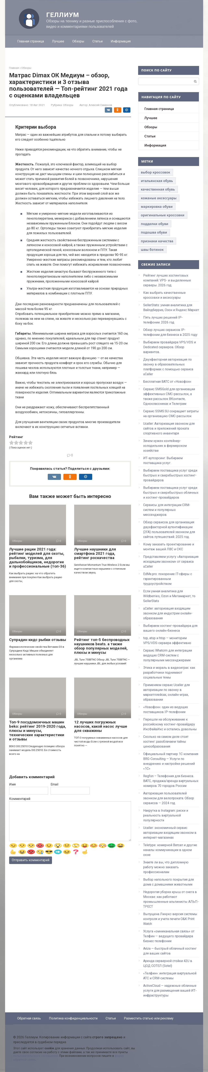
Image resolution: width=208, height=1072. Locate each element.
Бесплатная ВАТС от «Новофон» (167, 382)
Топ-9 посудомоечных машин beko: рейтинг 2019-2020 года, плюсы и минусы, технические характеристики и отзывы (37, 730)
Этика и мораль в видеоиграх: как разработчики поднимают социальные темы (169, 672)
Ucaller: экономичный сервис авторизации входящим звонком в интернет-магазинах (169, 832)
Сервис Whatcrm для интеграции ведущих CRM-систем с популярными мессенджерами (167, 655)
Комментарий (19, 799)
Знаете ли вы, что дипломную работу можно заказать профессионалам (165, 867)
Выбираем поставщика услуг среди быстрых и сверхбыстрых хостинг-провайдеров (170, 475)
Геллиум (62, 15)
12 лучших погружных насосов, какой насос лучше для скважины (100, 726)
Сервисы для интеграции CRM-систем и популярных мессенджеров (166, 510)
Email (54, 784)
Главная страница (30, 41)
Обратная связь (29, 1018)
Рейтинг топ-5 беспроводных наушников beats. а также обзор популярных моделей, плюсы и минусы (102, 646)
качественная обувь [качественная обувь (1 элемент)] (158, 189)
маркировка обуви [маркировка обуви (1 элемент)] (157, 206)
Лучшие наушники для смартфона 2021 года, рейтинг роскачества (95, 553)
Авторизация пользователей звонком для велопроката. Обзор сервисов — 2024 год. (168, 798)
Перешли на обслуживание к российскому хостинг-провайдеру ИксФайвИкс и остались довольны (170, 724)
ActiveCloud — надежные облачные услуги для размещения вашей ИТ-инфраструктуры (170, 990)
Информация (121, 41)
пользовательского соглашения (35, 1056)
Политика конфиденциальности (73, 1018)
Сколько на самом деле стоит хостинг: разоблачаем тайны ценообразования (165, 741)
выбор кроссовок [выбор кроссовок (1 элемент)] (155, 172)
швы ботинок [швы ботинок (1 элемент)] (152, 249)
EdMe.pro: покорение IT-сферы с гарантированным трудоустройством (167, 579)
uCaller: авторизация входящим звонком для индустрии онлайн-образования (167, 613)
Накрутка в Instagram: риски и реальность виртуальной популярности (165, 815)
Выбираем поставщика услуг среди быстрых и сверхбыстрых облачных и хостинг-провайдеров (170, 492)
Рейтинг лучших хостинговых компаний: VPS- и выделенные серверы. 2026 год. (167, 280)
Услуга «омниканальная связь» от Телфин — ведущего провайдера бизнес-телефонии (168, 936)
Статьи (97, 41)
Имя (12, 784)
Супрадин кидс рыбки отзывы (37, 639)
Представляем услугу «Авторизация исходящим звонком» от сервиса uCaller (170, 561)
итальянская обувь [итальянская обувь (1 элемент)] (157, 181)
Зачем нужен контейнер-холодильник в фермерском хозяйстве (165, 446)
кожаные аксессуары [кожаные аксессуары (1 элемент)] (159, 198)
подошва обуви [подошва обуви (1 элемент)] (154, 232)
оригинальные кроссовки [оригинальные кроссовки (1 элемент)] (162, 215)
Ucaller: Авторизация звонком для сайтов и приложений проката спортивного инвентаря (169, 428)
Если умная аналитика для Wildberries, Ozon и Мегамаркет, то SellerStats (169, 596)
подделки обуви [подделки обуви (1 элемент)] (154, 224)
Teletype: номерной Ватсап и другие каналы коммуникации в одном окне (170, 850)
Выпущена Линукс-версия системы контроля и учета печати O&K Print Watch (170, 919)
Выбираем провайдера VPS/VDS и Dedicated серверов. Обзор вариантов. (169, 347)
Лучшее (58, 41)
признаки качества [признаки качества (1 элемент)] (157, 241)
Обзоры (78, 41)
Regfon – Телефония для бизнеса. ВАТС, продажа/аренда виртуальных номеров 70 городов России (170, 781)
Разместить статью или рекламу (148, 1018)
